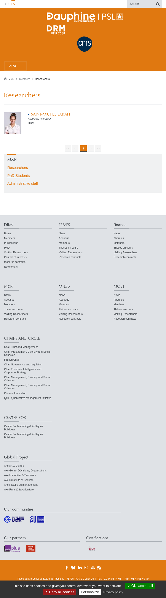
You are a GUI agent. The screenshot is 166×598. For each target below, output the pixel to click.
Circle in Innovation (15, 393)
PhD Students (18, 176)
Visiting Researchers (16, 252)
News (62, 233)
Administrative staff (22, 183)
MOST (119, 286)
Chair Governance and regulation (23, 364)
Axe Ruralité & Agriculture (19, 489)
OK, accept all (140, 586)
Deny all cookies (59, 592)
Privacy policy (113, 592)
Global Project (16, 457)
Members (24, 79)
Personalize (90, 592)
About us (64, 238)
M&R (11, 79)
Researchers (17, 168)
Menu (12, 66)
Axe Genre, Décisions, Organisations (25, 470)
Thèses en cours (68, 247)
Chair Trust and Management (21, 347)
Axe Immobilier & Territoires (20, 475)
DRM (8, 224)
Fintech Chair (11, 359)
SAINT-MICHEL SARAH (50, 114)
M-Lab (64, 286)
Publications (11, 242)
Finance (120, 224)
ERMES (64, 224)
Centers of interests (15, 257)
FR (7, 4)
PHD (7, 247)
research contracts (15, 261)
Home (7, 233)
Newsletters (11, 266)
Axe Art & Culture (14, 465)
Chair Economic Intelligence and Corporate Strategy (22, 371)
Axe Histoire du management (21, 484)
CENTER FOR (15, 417)
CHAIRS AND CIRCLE (22, 338)
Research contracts (70, 257)
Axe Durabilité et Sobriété (19, 480)
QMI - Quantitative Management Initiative (27, 398)
